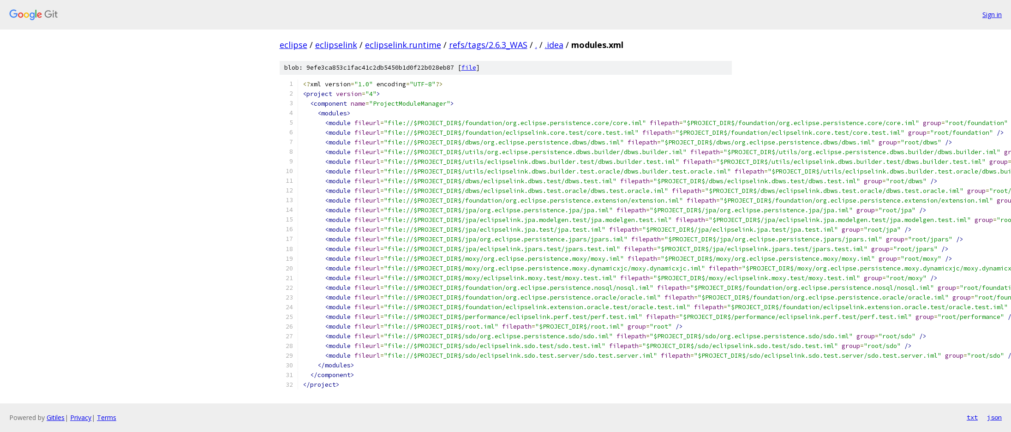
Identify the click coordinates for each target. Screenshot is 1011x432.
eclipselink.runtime (403, 44)
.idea (554, 44)
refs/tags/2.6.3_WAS (488, 44)
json (994, 417)
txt (972, 417)
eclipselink (336, 44)
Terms (106, 417)
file (468, 68)
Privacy (80, 417)
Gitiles (56, 417)
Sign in (992, 14)
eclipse (293, 44)
